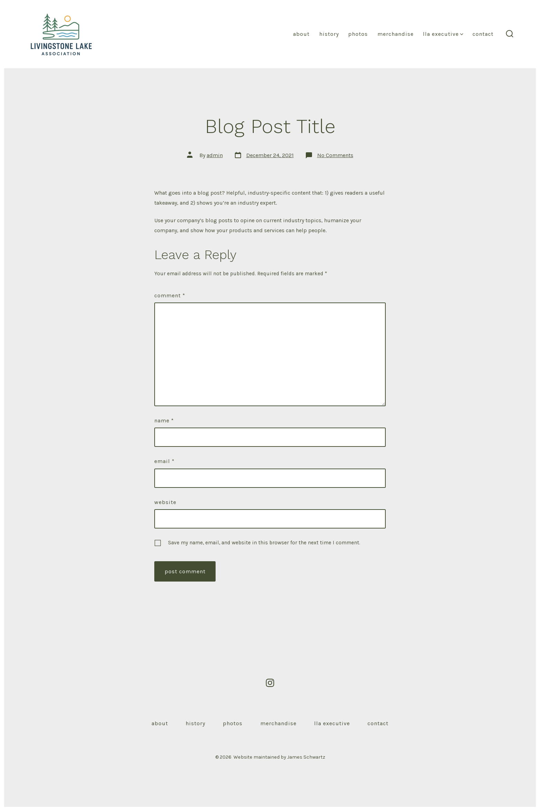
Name (164, 420)
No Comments (335, 155)
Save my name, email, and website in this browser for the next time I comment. (264, 543)
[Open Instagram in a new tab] (270, 683)
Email (164, 461)
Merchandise (395, 34)
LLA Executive (443, 34)
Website (165, 502)
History (329, 34)
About (301, 34)
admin (215, 155)
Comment (169, 295)
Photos (358, 34)
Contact (483, 34)
